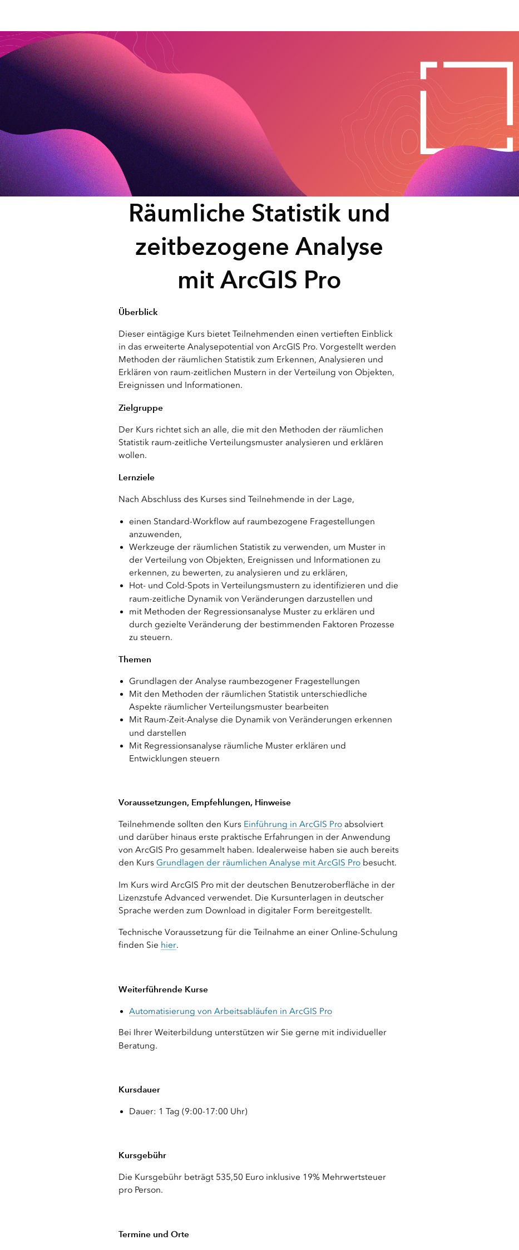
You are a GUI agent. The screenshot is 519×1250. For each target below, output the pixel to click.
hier (168, 945)
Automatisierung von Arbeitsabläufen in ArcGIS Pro (230, 1011)
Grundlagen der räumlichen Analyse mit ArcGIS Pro (258, 863)
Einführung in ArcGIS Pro (293, 824)
